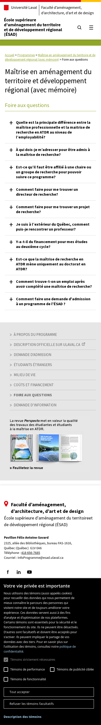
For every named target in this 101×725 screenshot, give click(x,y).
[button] (22, 716)
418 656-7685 (30, 553)
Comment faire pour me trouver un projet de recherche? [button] (53, 209)
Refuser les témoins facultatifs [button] (32, 704)
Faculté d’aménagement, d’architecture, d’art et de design (67, 10)
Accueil (9, 55)
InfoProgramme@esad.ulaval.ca (40, 557)
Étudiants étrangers (33, 364)
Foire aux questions (33, 395)
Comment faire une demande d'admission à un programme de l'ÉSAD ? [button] (53, 301)
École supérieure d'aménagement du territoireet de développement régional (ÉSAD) (33, 27)
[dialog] (50, 651)
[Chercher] (79, 27)
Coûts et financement (34, 385)
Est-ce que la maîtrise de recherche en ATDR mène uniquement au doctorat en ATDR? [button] (51, 264)
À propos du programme (35, 334)
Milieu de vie (25, 374)
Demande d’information (35, 405)
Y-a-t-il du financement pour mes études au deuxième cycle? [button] (52, 244)
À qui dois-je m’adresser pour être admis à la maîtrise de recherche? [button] (53, 152)
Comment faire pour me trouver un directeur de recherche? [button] (47, 192)
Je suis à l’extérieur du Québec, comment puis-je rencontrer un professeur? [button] (52, 227)
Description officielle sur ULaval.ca (47, 344)
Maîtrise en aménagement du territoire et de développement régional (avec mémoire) (50, 57)
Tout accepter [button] (20, 692)
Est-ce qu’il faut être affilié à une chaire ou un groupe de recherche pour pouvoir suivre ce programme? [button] (53, 171)
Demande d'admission (32, 354)
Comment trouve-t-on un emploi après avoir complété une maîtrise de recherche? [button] (54, 284)
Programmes (26, 55)
